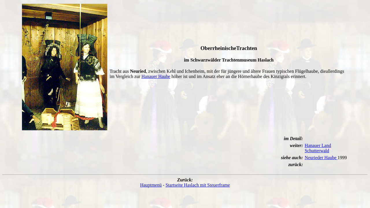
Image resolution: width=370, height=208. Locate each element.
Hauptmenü (151, 185)
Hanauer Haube (155, 76)
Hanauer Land (318, 145)
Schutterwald (317, 150)
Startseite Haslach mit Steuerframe (198, 185)
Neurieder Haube (321, 157)
